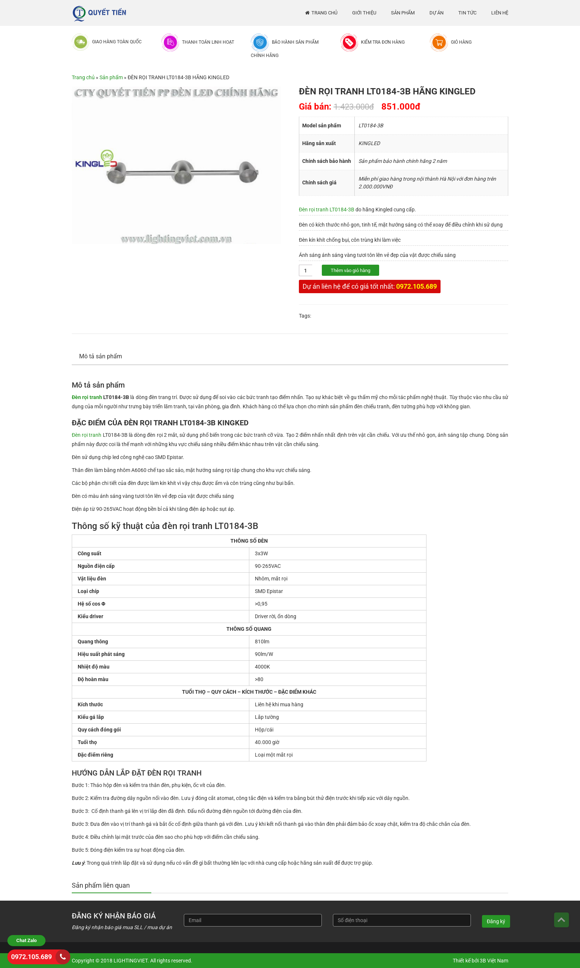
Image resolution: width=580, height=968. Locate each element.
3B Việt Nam (494, 961)
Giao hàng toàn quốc (117, 41)
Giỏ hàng (461, 42)
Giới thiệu (364, 13)
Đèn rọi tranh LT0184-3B (326, 209)
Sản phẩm (403, 13)
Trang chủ (324, 13)
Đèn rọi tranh (87, 397)
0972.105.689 (416, 286)
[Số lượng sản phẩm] (306, 270)
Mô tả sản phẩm (100, 356)
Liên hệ (499, 13)
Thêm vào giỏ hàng (350, 270)
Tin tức (467, 13)
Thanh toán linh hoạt (208, 42)
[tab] (104, 357)
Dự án (436, 13)
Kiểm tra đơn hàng (383, 42)
